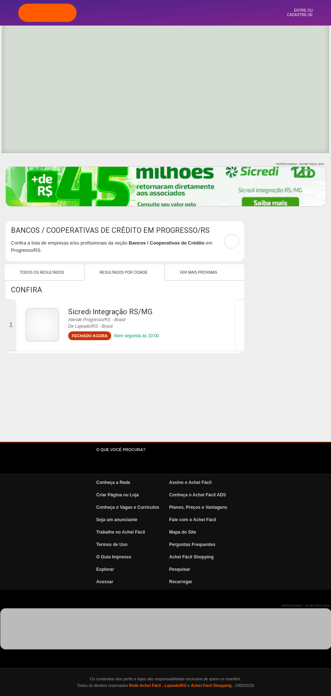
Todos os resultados (42, 272)
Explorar (146, 12)
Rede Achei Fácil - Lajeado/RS (157, 685)
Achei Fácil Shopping (191, 557)
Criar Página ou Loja (117, 494)
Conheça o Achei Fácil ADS (197, 494)
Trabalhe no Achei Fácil (120, 532)
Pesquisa (165, 12)
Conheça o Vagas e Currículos (127, 507)
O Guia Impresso (113, 557)
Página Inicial (126, 12)
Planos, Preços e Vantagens (198, 507)
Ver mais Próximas (198, 272)
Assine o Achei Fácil (190, 482)
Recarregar (180, 581)
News (204, 12)
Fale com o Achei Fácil (192, 519)
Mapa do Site (182, 532)
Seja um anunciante (116, 519)
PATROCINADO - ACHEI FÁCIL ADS (300, 164)
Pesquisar (179, 569)
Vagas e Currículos (185, 12)
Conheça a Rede (113, 482)
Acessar (104, 581)
